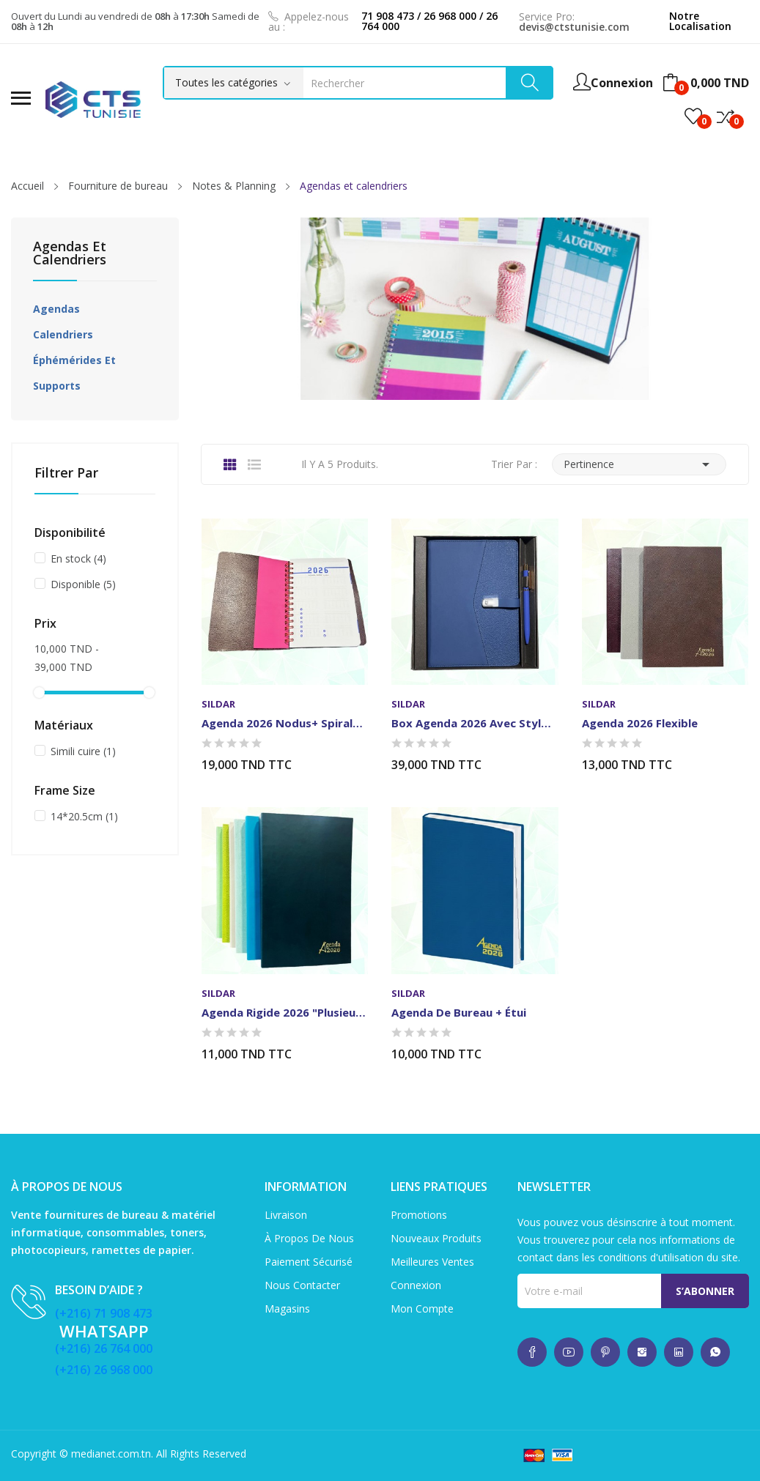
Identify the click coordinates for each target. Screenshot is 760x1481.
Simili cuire (83, 751)
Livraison (286, 1215)
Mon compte (422, 1308)
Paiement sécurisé (309, 1262)
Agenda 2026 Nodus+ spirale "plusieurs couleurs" (285, 723)
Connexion (416, 1285)
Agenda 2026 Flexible (640, 723)
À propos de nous (309, 1238)
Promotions (419, 1215)
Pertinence (639, 464)
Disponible (83, 584)
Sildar (218, 704)
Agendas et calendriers (69, 254)
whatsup (532, 1352)
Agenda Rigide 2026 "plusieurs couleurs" (285, 1012)
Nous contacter (302, 1285)
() (693, 116)
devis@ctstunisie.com (574, 27)
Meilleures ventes (432, 1262)
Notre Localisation (700, 21)
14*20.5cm (84, 816)
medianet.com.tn (111, 1453)
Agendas (56, 309)
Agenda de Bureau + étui (458, 1012)
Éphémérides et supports (74, 373)
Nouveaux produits (436, 1238)
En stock (78, 558)
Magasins (287, 1308)
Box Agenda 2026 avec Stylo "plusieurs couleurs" (474, 723)
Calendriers (63, 334)
